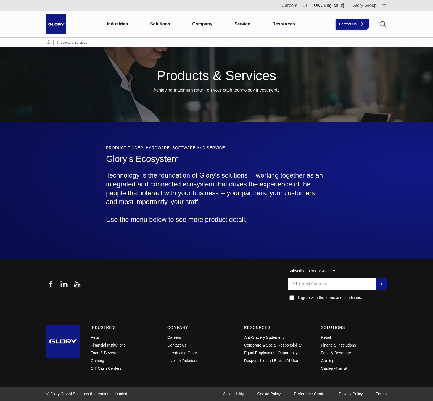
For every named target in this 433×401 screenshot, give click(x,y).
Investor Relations (182, 360)
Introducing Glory (182, 353)
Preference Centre (309, 394)
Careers (174, 337)
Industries (117, 24)
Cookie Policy (269, 394)
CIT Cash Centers (106, 368)
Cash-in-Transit (334, 368)
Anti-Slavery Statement (264, 337)
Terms (381, 394)
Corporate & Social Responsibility (273, 345)
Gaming (97, 360)
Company (202, 24)
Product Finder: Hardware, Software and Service (165, 147)
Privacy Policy (351, 394)
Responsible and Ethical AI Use (271, 360)
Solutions (160, 24)
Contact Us (176, 345)
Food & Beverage (106, 353)
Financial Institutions (108, 345)
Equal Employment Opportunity (271, 353)
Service (242, 24)
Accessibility (233, 394)
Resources (283, 24)
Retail (96, 337)
